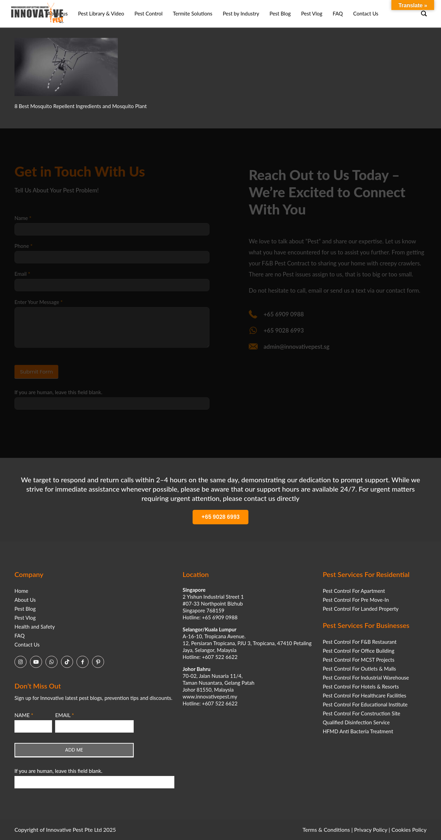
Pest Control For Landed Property (361, 609)
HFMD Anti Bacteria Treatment (358, 731)
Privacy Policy (370, 829)
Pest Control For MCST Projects (358, 660)
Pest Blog (25, 609)
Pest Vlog (25, 618)
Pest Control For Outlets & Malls (359, 668)
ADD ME (74, 749)
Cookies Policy (409, 829)
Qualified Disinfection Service (356, 722)
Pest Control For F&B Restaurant (360, 642)
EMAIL (64, 715)
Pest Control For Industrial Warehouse (366, 677)
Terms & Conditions (326, 829)
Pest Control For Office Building (358, 651)
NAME (23, 715)
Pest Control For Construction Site (361, 713)
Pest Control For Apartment (354, 591)
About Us (25, 600)
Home (21, 591)
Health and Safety (34, 626)
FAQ (19, 635)
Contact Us (27, 644)
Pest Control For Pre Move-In (356, 600)
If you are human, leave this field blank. (58, 771)
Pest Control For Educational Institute (365, 704)
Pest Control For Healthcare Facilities (364, 695)
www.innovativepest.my (210, 696)
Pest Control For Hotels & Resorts (361, 686)
